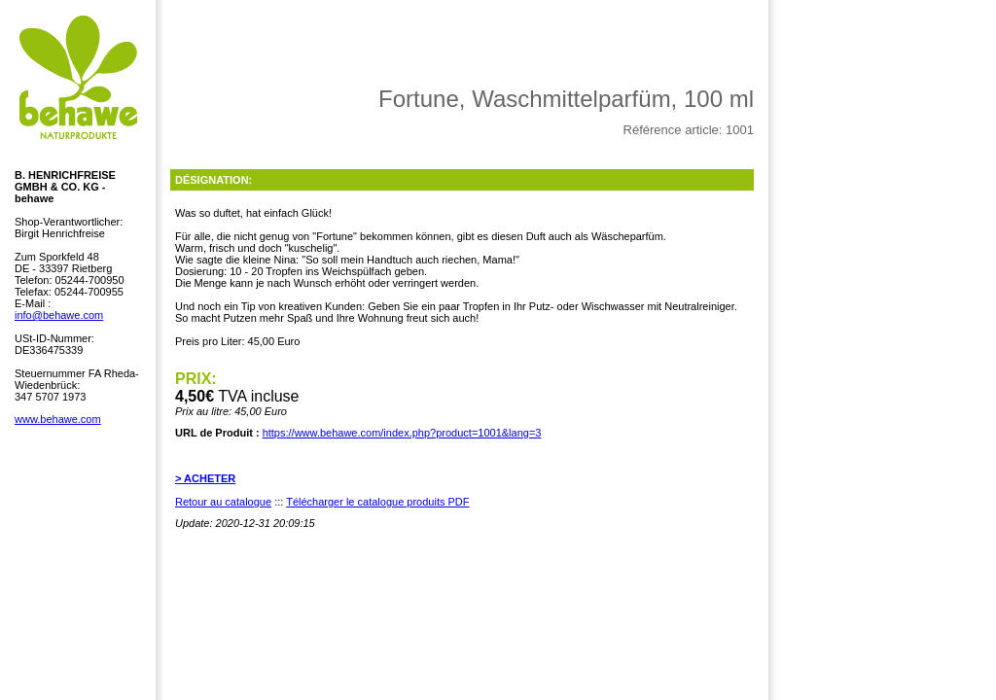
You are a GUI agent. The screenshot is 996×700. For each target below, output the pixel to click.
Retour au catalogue (223, 502)
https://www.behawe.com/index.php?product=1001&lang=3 (402, 432)
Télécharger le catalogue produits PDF (377, 502)
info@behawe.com (59, 315)
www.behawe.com (58, 419)
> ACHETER (205, 478)
